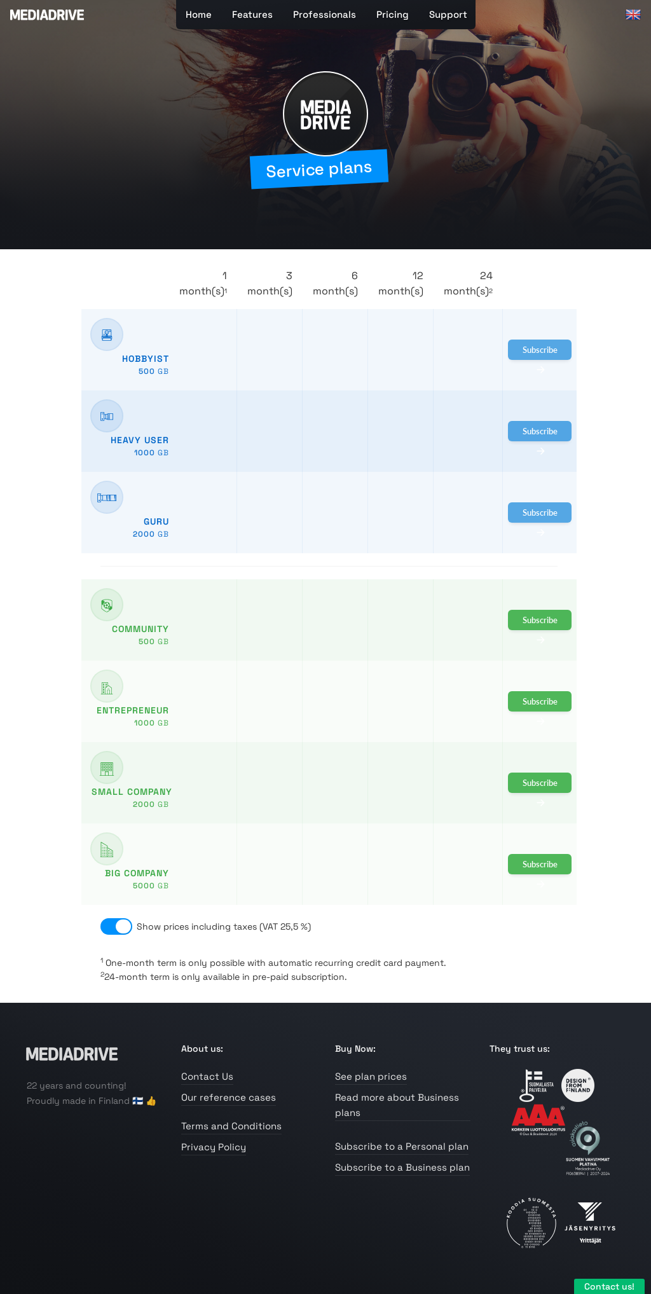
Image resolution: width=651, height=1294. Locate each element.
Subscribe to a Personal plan (402, 1146)
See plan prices (371, 1076)
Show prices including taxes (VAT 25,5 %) (224, 926)
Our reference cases (228, 1097)
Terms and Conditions (231, 1126)
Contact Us (207, 1076)
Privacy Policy (213, 1147)
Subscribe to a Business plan (402, 1167)
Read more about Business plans (397, 1104)
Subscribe (540, 352)
